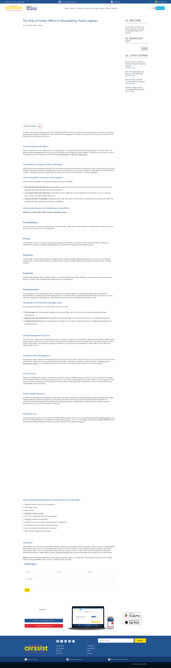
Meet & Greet (60, 646)
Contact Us (114, 8)
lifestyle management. (79, 154)
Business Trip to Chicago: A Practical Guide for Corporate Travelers (135, 64)
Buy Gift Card (160, 2)
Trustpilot (42, 610)
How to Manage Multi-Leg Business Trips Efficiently (134, 73)
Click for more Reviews (44, 626)
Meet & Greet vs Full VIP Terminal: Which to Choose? (135, 81)
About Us (59, 651)
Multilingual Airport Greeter (33, 513)
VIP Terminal (60, 648)
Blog (107, 8)
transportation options (31, 363)
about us (73, 8)
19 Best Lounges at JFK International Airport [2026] (134, 88)
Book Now (160, 8)
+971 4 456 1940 (32, 659)
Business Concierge (91, 8)
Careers (89, 653)
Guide (35, 25)
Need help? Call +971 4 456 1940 (14, 2)
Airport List (59, 653)
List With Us (91, 648)
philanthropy (63, 154)
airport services (105, 418)
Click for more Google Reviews (44, 621)
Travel (40, 25)
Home (67, 8)
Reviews (102, 8)
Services (80, 8)
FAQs (89, 651)
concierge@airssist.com (67, 2)
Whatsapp (116, 2)
